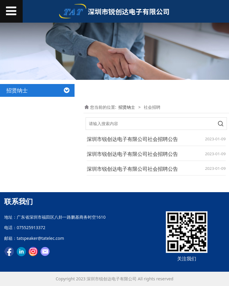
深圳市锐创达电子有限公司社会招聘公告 (132, 139)
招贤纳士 (126, 107)
